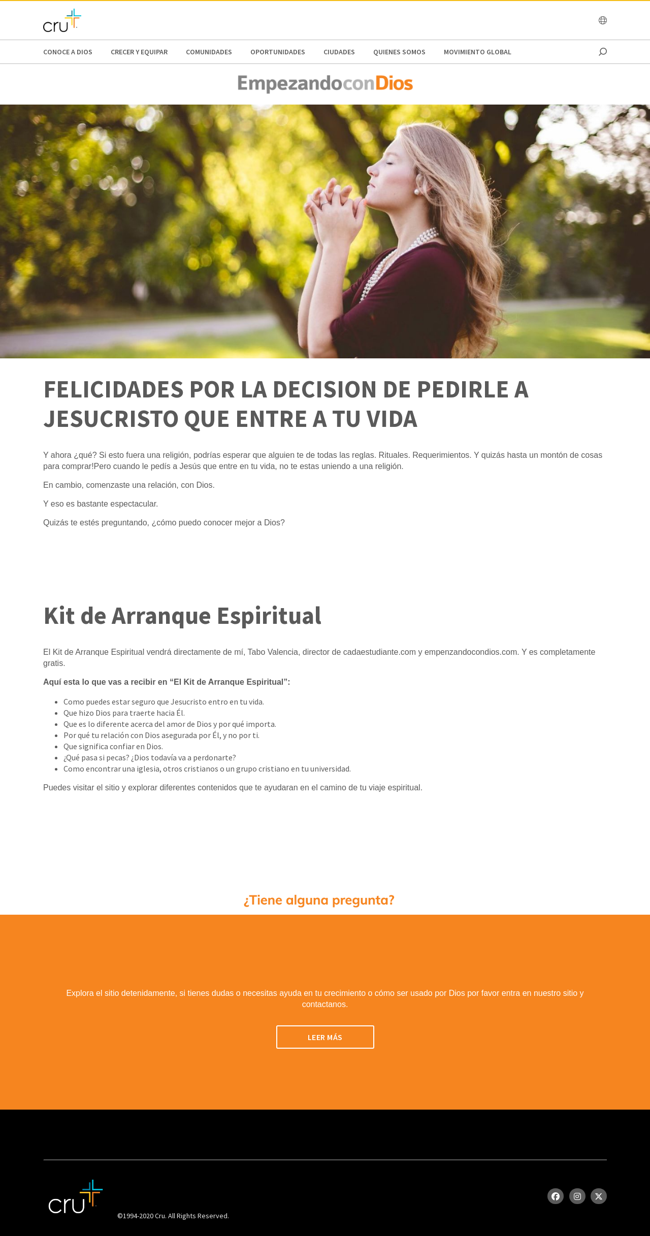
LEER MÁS (325, 1037)
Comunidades (209, 51)
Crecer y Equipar (139, 51)
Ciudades (339, 51)
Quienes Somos (399, 51)
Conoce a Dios (67, 51)
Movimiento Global (477, 51)
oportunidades (277, 51)
